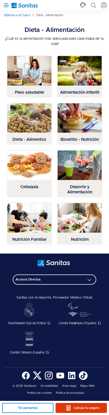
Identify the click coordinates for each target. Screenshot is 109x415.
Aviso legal (69, 385)
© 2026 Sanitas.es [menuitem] (24, 385)
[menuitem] (19, 15)
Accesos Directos (28, 279)
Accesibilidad (49, 385)
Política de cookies (39, 392)
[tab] (83, 5)
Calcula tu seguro (86, 408)
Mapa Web (87, 385)
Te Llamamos (28, 408)
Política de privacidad (70, 392)
